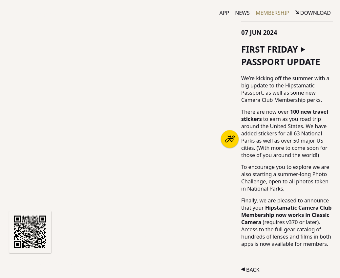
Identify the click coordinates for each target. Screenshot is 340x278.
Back (252, 269)
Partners (48, 262)
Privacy (128, 262)
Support (78, 262)
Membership (272, 12)
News (242, 12)
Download (315, 12)
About (20, 262)
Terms (104, 262)
